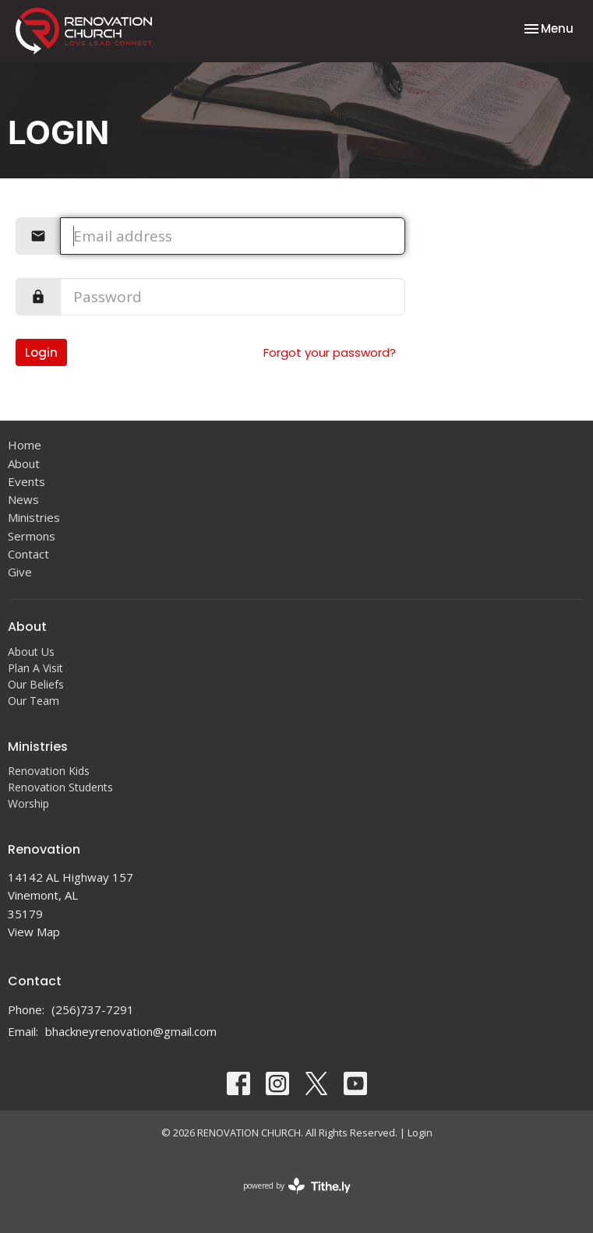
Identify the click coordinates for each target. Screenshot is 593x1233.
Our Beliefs (36, 684)
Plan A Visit (35, 668)
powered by (297, 1185)
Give (20, 572)
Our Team (33, 700)
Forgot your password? (329, 352)
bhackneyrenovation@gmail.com (131, 1031)
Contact (28, 554)
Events (26, 481)
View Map (34, 931)
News (23, 499)
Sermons (31, 536)
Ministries (34, 517)
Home (24, 445)
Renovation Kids (49, 770)
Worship (28, 803)
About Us (31, 651)
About (24, 463)
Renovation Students (60, 787)
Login (41, 352)
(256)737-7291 (92, 1009)
